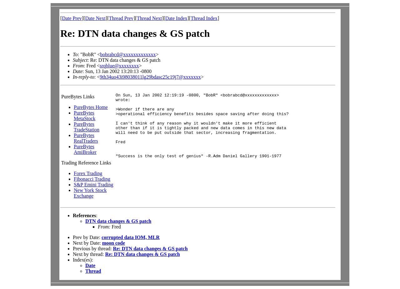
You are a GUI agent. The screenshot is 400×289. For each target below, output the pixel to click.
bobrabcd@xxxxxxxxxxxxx (128, 54)
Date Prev (72, 18)
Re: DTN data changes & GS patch (150, 248)
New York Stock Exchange (90, 193)
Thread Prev (121, 18)
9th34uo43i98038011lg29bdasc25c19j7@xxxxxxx (150, 77)
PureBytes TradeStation (86, 126)
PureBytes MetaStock (84, 115)
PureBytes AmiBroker (85, 149)
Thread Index (204, 18)
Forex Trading (88, 173)
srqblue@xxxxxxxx (119, 65)
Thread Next (149, 18)
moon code (113, 243)
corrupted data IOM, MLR (131, 237)
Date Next (95, 18)
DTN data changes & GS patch (118, 221)
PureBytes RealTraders (86, 138)
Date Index (176, 18)
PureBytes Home (91, 107)
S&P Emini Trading (93, 184)
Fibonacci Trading (92, 179)
